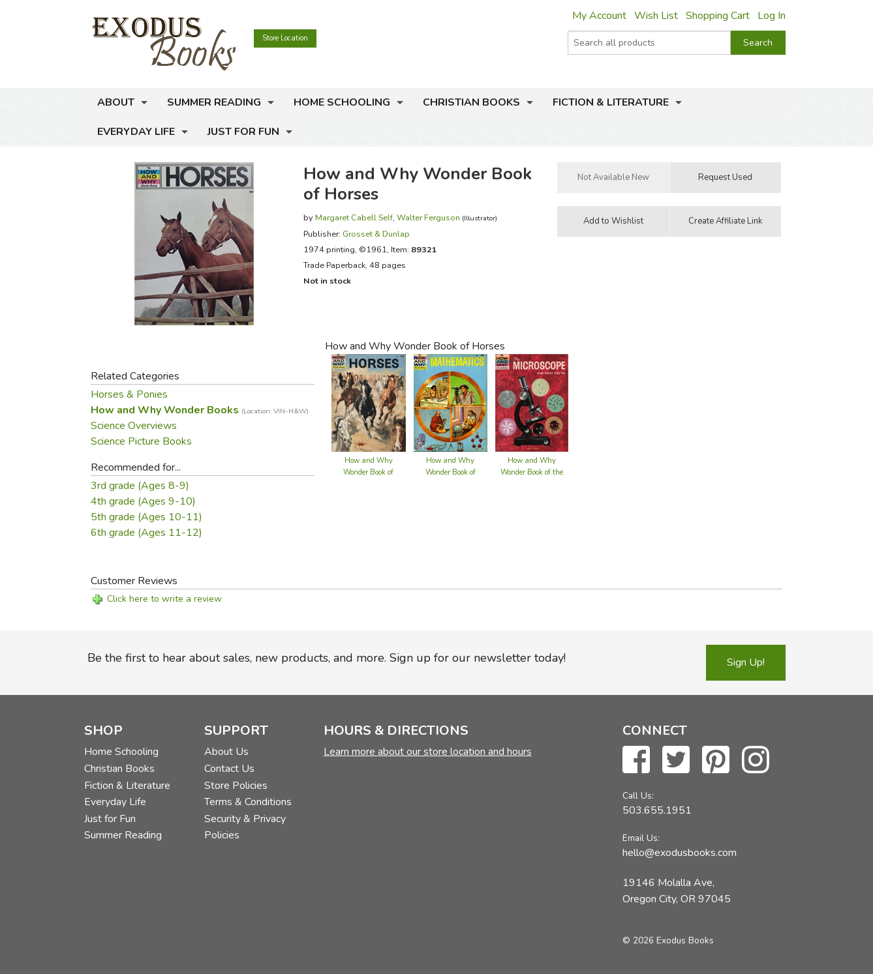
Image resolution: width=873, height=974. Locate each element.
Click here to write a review (164, 599)
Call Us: (638, 796)
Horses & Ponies (129, 394)
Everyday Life (136, 132)
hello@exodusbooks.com (679, 853)
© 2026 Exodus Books (668, 940)
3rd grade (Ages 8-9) (140, 486)
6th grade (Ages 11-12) (146, 532)
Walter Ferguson (428, 217)
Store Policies (236, 785)
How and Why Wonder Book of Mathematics (450, 472)
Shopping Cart (718, 15)
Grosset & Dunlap (376, 233)
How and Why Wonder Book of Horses (368, 472)
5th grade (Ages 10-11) (146, 517)
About (115, 102)
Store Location (285, 38)
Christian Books (471, 102)
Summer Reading (214, 102)
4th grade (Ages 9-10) (143, 501)
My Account (599, 15)
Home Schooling (342, 102)
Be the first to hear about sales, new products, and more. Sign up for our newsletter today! (326, 658)
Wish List (656, 15)
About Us (226, 752)
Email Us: (641, 838)
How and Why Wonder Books (200, 410)
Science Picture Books (141, 441)
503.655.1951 (657, 810)
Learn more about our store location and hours (428, 752)
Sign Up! (746, 662)
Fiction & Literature (611, 102)
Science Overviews (134, 426)
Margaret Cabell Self (354, 217)
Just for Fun (243, 132)
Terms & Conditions (248, 802)
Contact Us (229, 768)
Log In (772, 15)
